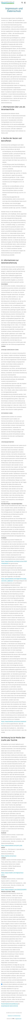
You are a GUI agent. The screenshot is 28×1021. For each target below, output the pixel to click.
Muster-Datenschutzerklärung (9, 1004)
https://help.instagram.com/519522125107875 (13, 889)
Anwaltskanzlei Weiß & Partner (9, 1006)
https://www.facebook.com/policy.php (11, 845)
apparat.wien (18, 1018)
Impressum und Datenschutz (14, 1015)
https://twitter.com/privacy (8, 856)
